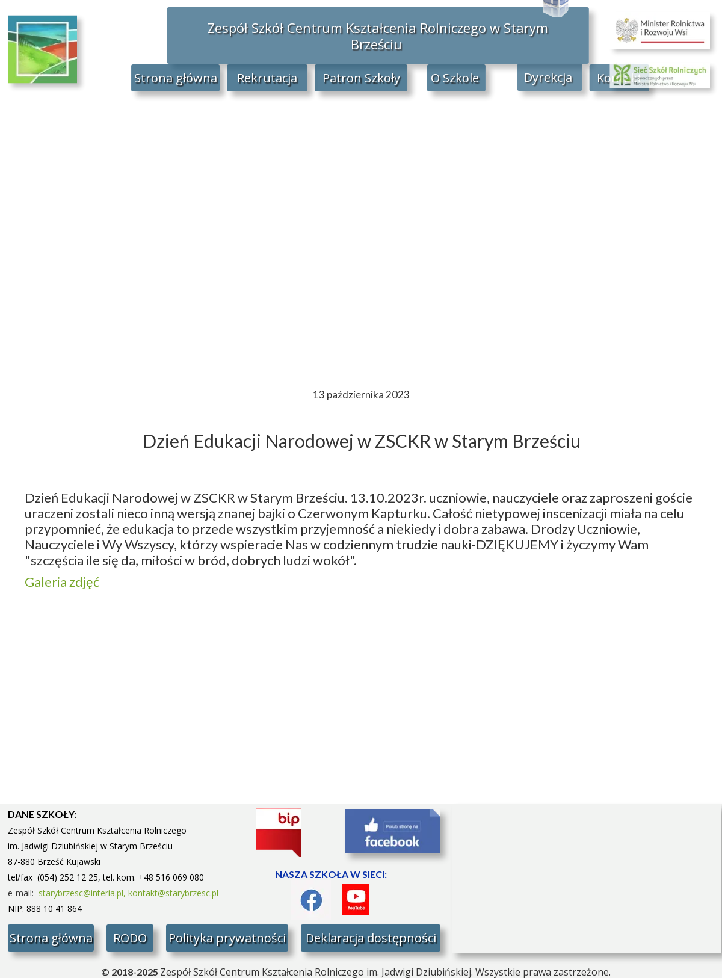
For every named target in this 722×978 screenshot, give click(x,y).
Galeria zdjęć (62, 582)
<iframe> (586, 878)
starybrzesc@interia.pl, (83, 893)
